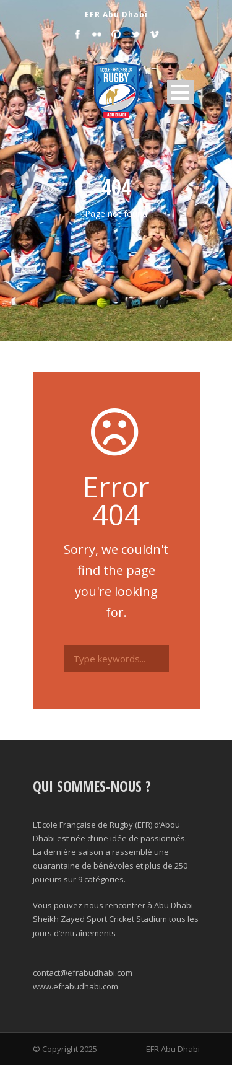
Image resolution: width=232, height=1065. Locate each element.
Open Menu (180, 92)
